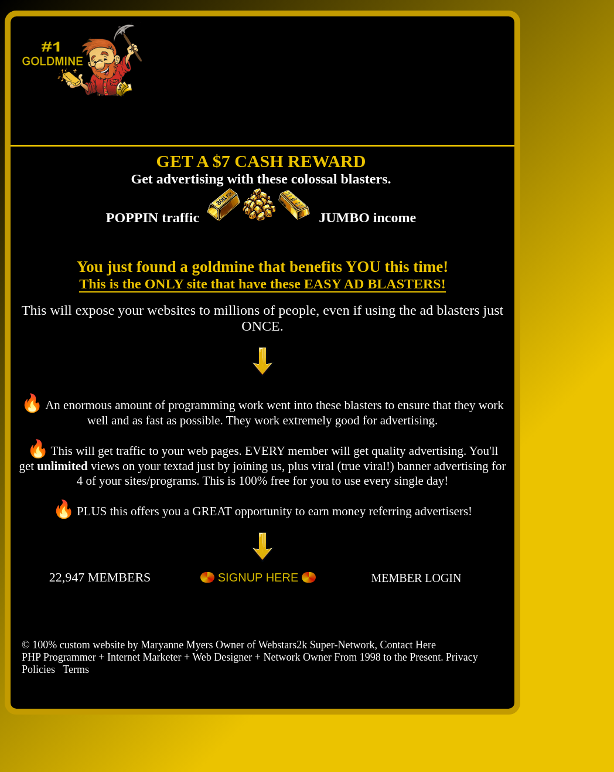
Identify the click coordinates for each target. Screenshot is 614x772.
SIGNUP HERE (258, 579)
